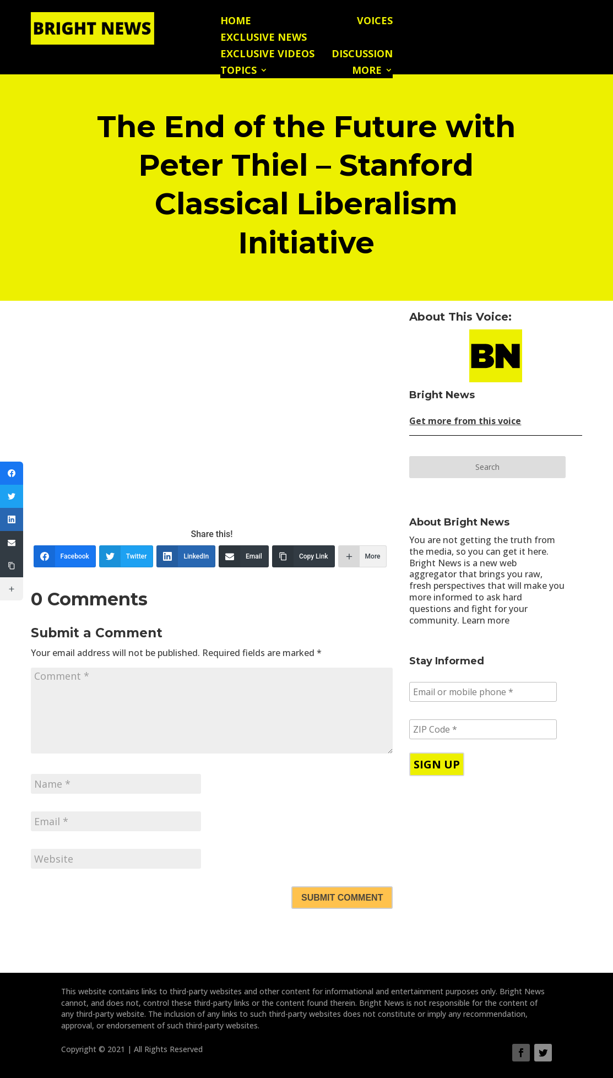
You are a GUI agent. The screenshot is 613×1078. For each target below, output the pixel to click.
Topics (238, 71)
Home (235, 22)
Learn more (485, 620)
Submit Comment (342, 897)
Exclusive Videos (267, 55)
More (367, 71)
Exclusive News (263, 38)
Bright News (442, 395)
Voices (375, 22)
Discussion (362, 55)
